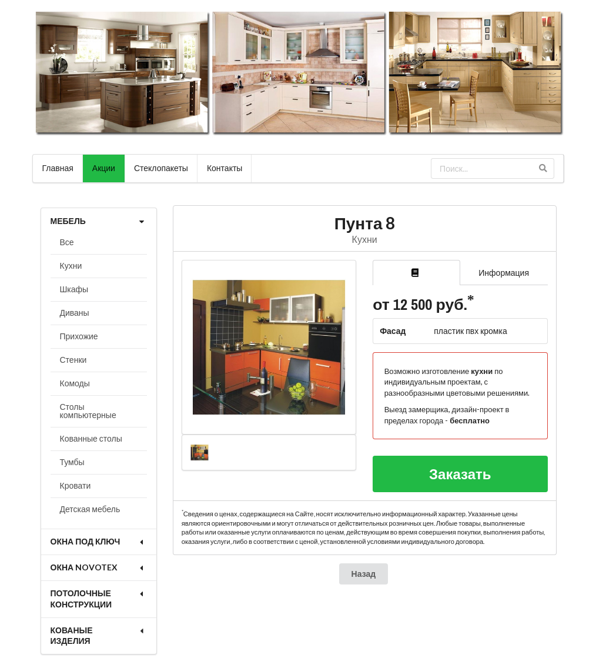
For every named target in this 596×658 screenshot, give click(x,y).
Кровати (75, 485)
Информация (503, 273)
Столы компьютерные (88, 411)
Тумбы (72, 462)
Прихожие (79, 336)
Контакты (224, 168)
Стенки (73, 360)
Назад (363, 574)
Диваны (74, 313)
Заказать (460, 473)
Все (67, 242)
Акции (103, 168)
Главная (57, 168)
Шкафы (74, 289)
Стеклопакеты (161, 168)
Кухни (71, 265)
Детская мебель (90, 509)
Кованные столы (91, 438)
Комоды (75, 383)
